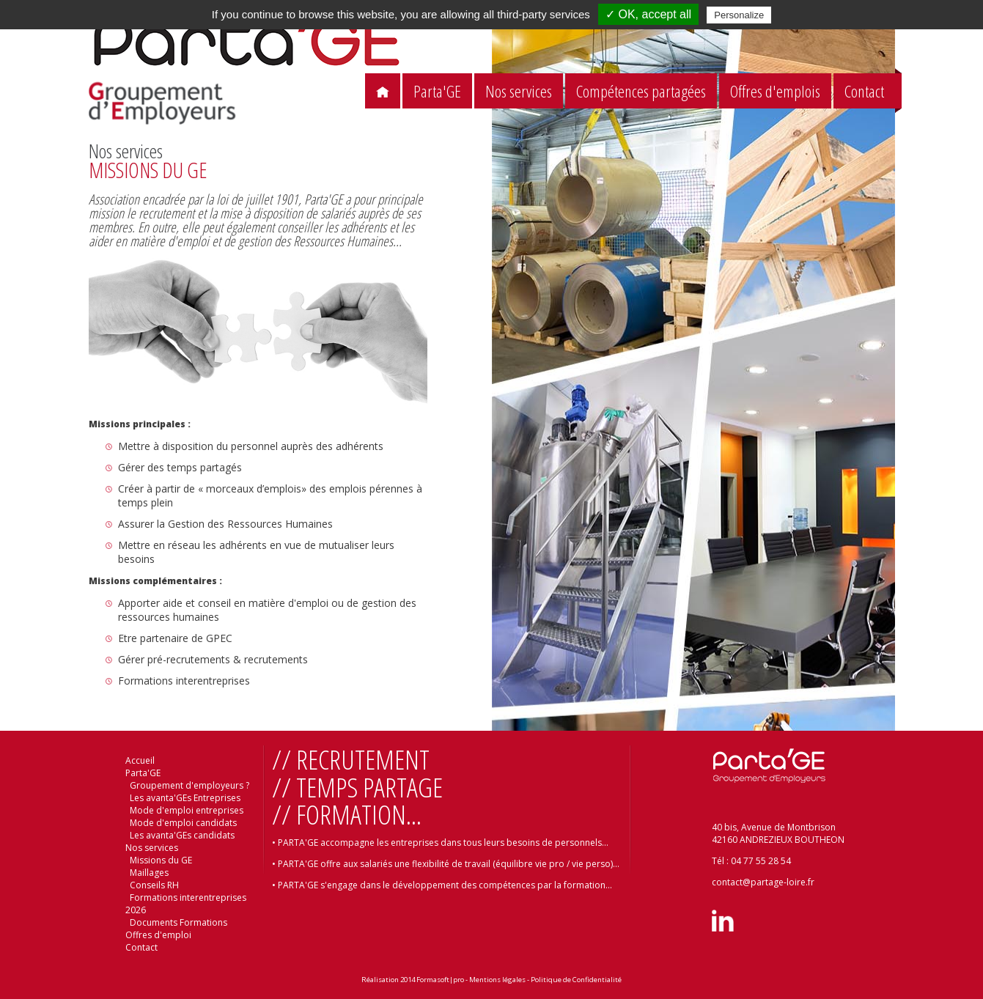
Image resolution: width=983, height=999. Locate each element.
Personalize (739, 15)
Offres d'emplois (775, 91)
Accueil (140, 760)
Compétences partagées (641, 91)
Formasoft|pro (440, 979)
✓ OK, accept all (648, 14)
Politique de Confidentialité (576, 979)
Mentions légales (497, 979)
